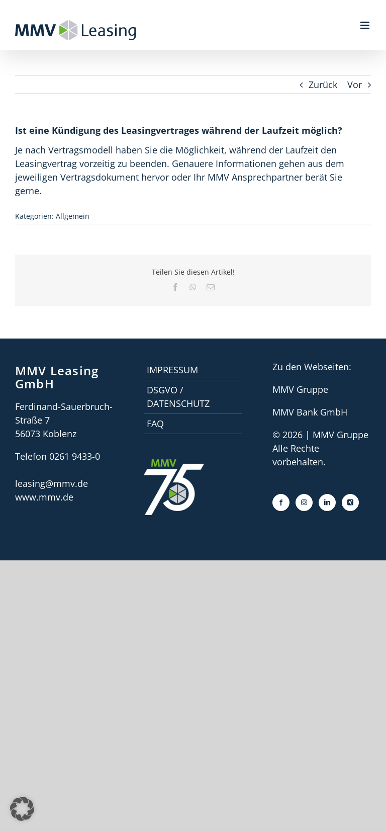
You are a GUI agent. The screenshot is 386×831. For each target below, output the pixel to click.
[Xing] (350, 502)
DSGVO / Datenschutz (178, 396)
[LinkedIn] (327, 502)
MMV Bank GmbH (309, 412)
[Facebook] (281, 502)
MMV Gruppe (300, 389)
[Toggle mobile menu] (365, 25)
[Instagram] (304, 502)
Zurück (323, 84)
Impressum (172, 370)
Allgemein (72, 216)
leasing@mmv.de (51, 483)
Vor (354, 84)
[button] (22, 809)
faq (155, 424)
